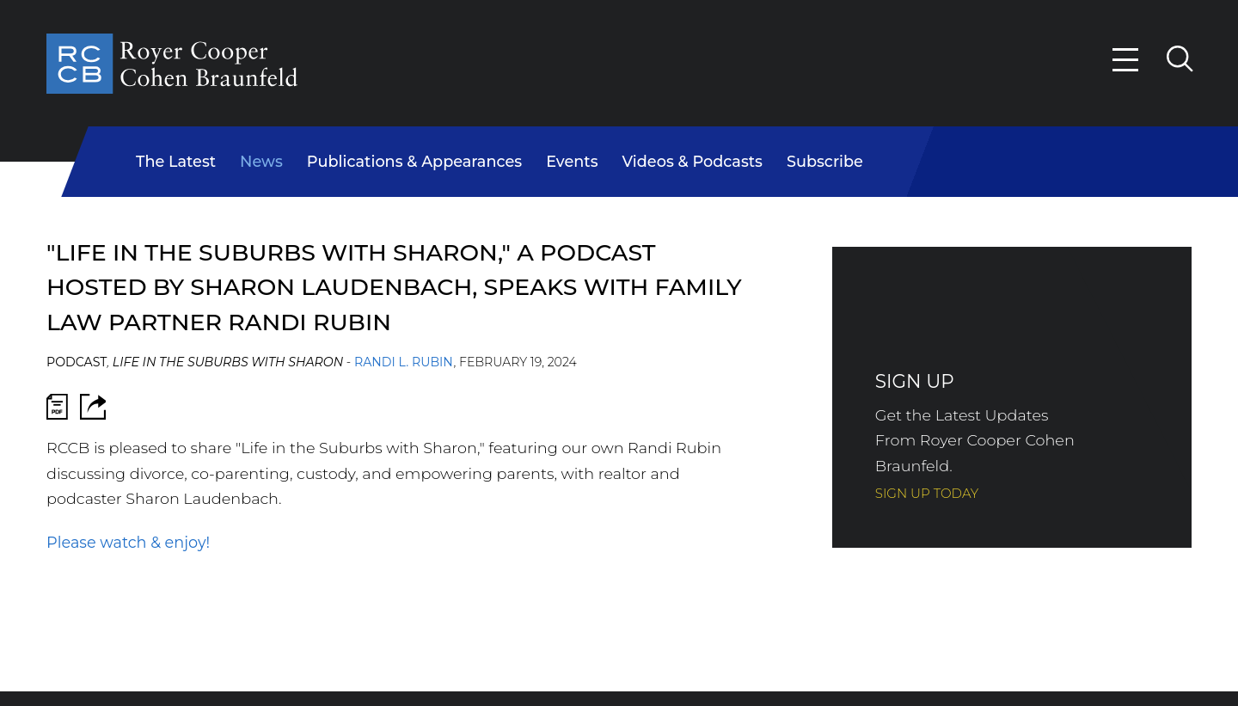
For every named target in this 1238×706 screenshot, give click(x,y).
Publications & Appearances (414, 161)
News (261, 161)
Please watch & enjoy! (128, 542)
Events (572, 161)
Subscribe (825, 161)
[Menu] (1126, 60)
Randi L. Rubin (403, 362)
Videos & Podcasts (692, 161)
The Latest (176, 161)
